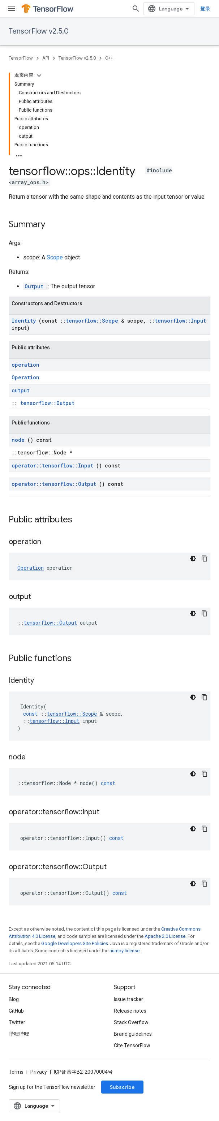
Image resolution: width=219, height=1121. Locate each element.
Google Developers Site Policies (74, 943)
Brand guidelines (133, 1034)
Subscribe (122, 1087)
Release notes (130, 1011)
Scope (55, 257)
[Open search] (136, 8)
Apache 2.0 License (165, 936)
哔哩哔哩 (19, 1034)
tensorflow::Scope (93, 320)
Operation (25, 377)
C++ (109, 58)
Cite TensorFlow (132, 1045)
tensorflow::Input (180, 320)
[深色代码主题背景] (193, 558)
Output (36, 286)
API (45, 58)
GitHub (16, 1011)
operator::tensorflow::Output (55, 483)
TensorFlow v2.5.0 (39, 31)
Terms (16, 1072)
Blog (14, 999)
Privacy (38, 1072)
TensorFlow (21, 58)
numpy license (124, 950)
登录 (205, 9)
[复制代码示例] (204, 558)
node (19, 439)
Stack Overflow (131, 1022)
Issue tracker (128, 999)
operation (25, 364)
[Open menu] (11, 8)
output (21, 390)
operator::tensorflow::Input (54, 465)
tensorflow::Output (47, 403)
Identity (25, 320)
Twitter (17, 1022)
